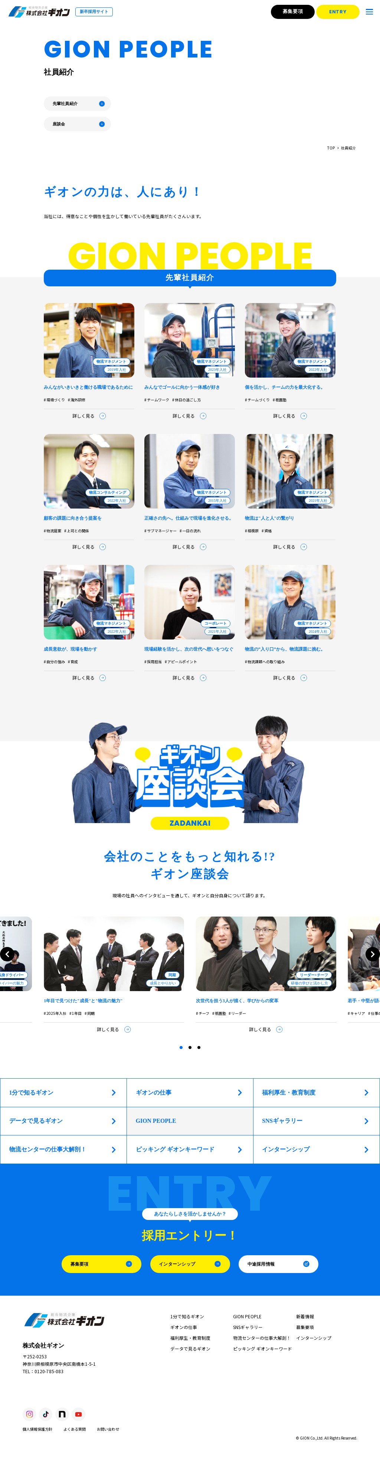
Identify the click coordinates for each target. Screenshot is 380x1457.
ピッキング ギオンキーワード (189, 1149)
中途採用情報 (279, 1263)
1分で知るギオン (63, 1092)
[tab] (181, 1047)
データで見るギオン (63, 1121)
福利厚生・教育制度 (316, 1092)
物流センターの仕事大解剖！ (63, 1149)
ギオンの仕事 (189, 1092)
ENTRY (340, 12)
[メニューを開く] (370, 12)
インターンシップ (316, 1149)
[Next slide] (373, 954)
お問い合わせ (108, 1429)
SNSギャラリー (316, 1121)
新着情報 (305, 1316)
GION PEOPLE (247, 1316)
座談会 (79, 124)
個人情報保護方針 (37, 1429)
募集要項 (294, 11)
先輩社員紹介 (79, 104)
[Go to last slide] (7, 954)
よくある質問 (74, 1429)
